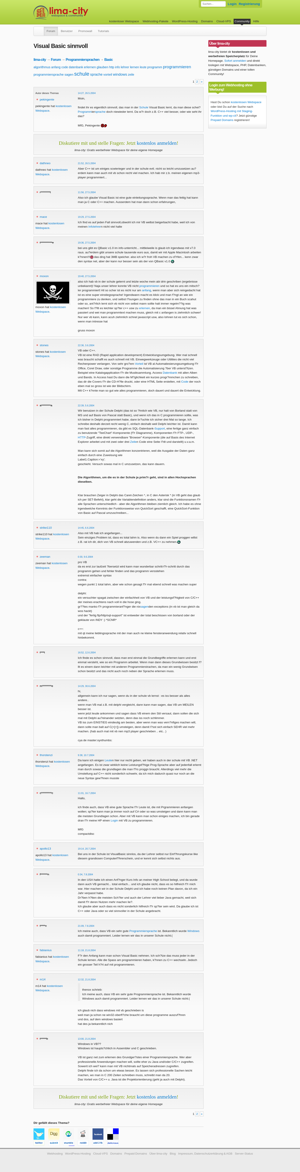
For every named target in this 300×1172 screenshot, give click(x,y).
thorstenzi (46, 755)
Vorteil (139, 363)
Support (160, 428)
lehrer (125, 67)
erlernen (90, 67)
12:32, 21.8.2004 (87, 979)
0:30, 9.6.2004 (85, 556)
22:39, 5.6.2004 (86, 405)
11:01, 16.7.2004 (87, 793)
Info (90, 226)
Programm (85, 111)
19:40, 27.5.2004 (87, 276)
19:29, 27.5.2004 (87, 217)
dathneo (45, 163)
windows (120, 74)
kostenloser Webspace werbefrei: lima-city (77, 12)
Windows (193, 931)
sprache (96, 74)
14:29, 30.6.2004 (87, 686)
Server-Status (244, 1153)
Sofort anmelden (235, 60)
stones (44, 345)
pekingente (47, 99)
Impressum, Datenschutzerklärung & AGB (205, 1153)
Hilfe (256, 21)
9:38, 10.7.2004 (86, 755)
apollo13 (45, 848)
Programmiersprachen (82, 59)
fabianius (46, 950)
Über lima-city (158, 1153)
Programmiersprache (143, 931)
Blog (173, 1153)
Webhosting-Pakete (155, 21)
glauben (102, 67)
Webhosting (55, 1153)
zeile (131, 74)
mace (43, 216)
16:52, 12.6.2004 (87, 652)
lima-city (40, 59)
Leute (108, 760)
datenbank (76, 67)
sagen (68, 74)
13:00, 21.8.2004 (87, 1038)
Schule (143, 107)
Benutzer (66, 31)
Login (232, 4)
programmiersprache (49, 74)
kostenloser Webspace (124, 21)
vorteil (107, 74)
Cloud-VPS (223, 21)
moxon (44, 276)
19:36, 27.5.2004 (87, 242)
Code (184, 381)
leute (143, 67)
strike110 (46, 527)
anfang (56, 67)
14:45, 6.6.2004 (86, 527)
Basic (108, 59)
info (117, 67)
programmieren (177, 67)
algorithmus (42, 67)
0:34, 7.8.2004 (85, 874)
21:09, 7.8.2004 (86, 926)
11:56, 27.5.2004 (87, 192)
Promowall (85, 31)
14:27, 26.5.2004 (87, 93)
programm (154, 67)
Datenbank (170, 372)
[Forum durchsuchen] (213, 4)
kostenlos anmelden (157, 143)
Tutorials (103, 31)
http (111, 67)
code (64, 67)
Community (242, 21)
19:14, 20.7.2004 (87, 848)
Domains (207, 21)
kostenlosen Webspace (246, 102)
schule (81, 74)
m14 (43, 979)
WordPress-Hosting (185, 21)
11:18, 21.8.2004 (87, 950)
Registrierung (249, 4)
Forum (51, 31)
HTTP (82, 437)
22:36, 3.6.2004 (86, 345)
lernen (134, 67)
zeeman (45, 556)
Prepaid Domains (222, 120)
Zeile (133, 441)
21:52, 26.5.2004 (87, 163)
